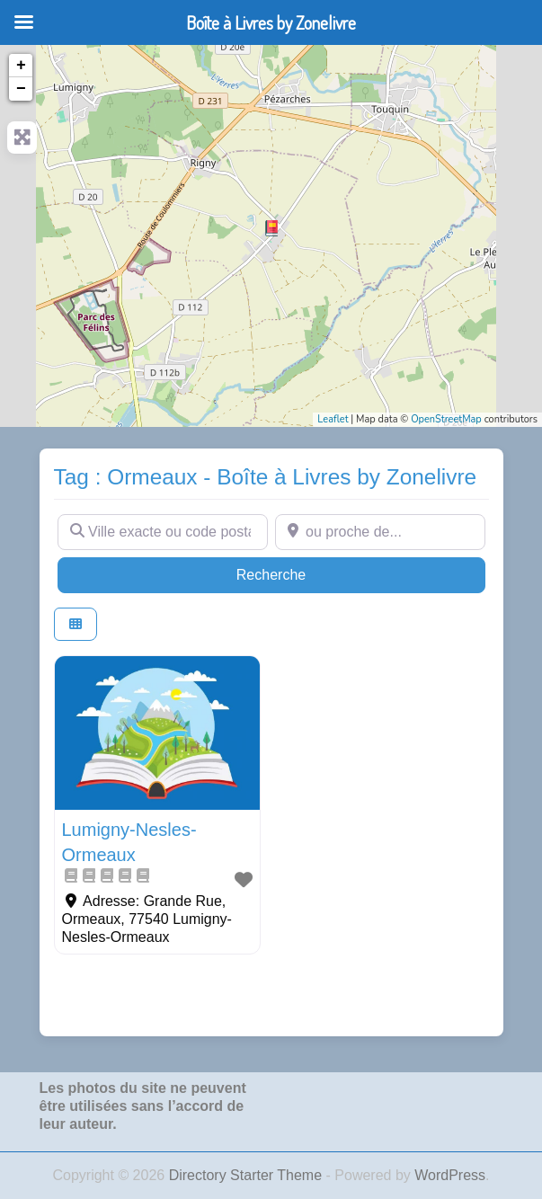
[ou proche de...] (380, 532)
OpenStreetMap (446, 419)
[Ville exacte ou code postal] (163, 532)
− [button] (21, 89)
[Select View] (75, 624)
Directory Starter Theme (247, 1175)
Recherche (305, 573)
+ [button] (21, 65)
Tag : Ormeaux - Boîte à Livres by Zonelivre (265, 477)
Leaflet (332, 419)
